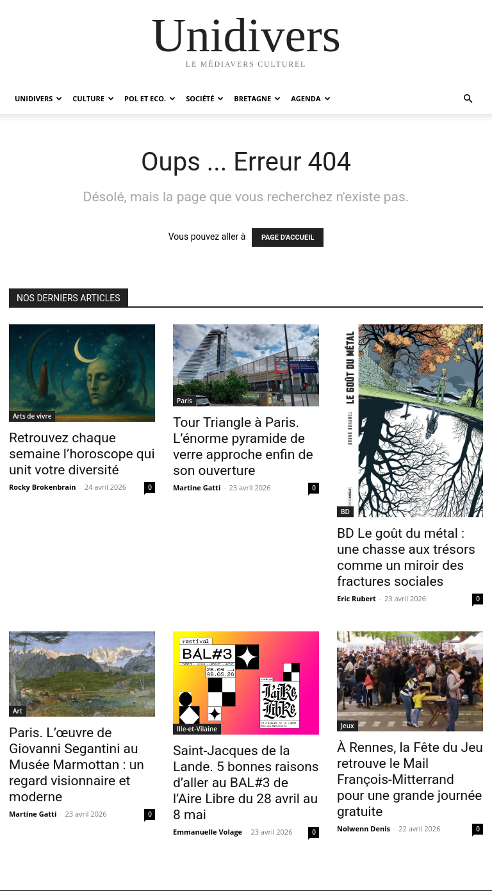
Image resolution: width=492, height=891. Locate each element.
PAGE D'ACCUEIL (288, 237)
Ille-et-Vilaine (197, 728)
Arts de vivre (32, 416)
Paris (184, 400)
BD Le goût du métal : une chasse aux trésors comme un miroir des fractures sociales (406, 557)
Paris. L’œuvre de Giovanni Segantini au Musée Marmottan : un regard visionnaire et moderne (76, 764)
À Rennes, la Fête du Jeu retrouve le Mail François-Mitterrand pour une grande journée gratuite (410, 779)
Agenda (310, 98)
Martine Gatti (196, 487)
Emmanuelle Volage (207, 832)
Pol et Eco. (150, 98)
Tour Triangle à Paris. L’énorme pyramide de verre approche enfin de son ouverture (243, 446)
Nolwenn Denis (363, 828)
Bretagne (257, 98)
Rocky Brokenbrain (42, 487)
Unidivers (38, 98)
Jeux (347, 725)
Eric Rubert (356, 598)
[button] (467, 99)
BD (345, 511)
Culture (93, 98)
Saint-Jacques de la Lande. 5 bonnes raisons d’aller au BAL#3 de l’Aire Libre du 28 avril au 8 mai (246, 782)
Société (205, 98)
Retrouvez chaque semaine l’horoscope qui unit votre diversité (82, 454)
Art (17, 710)
